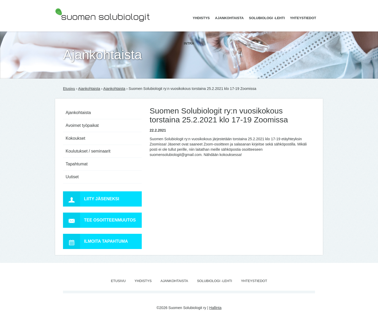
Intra (189, 43)
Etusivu (69, 88)
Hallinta (215, 308)
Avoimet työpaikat (82, 125)
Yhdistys (201, 18)
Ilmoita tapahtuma (95, 241)
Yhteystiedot (303, 18)
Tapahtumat (77, 164)
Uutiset (72, 177)
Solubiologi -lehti (267, 18)
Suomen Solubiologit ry (74, 25)
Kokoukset (75, 138)
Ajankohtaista (229, 18)
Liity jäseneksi (91, 199)
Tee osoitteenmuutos (99, 220)
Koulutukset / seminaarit (88, 151)
